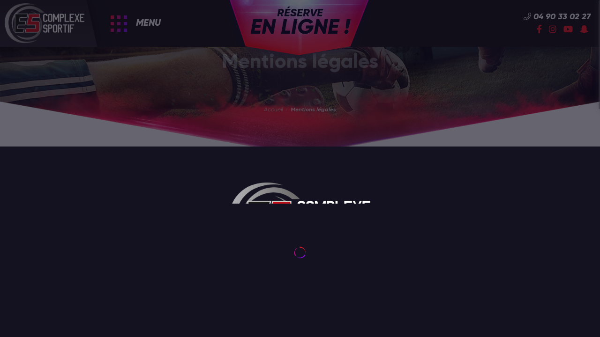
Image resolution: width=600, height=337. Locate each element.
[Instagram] (552, 30)
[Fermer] (188, 296)
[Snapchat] (584, 30)
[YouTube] (568, 30)
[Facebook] (539, 30)
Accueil (273, 110)
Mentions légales (313, 110)
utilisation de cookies (100, 316)
